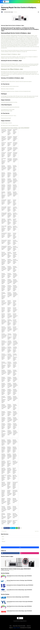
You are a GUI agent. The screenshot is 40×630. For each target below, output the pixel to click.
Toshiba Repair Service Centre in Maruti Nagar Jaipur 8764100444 (19, 610)
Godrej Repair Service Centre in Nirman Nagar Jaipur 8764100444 (19, 575)
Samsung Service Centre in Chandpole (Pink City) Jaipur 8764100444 (20, 585)
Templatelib (29, 627)
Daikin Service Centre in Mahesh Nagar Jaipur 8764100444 (18, 596)
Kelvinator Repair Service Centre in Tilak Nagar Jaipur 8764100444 (19, 580)
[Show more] (21, 528)
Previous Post (4, 531)
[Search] (38, 2)
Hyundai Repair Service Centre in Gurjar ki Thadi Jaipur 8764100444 (20, 601)
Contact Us (28, 625)
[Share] (38, 12)
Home (2, 5)
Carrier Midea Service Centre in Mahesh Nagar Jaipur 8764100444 (19, 589)
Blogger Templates (16, 627)
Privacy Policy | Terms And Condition (19, 625)
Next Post (36, 531)
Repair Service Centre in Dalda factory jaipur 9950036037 (16, 568)
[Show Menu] (1, 2)
